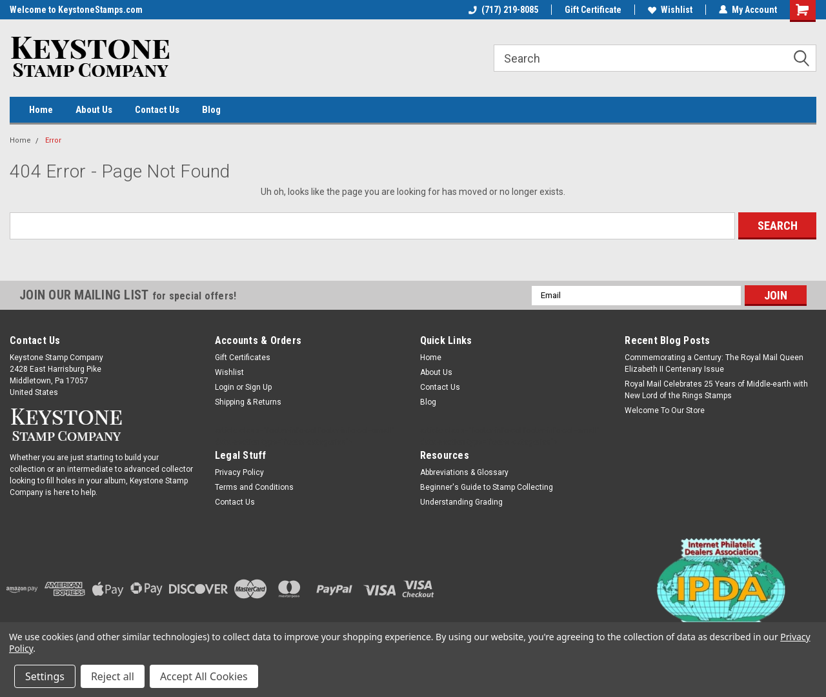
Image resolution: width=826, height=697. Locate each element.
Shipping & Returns (248, 402)
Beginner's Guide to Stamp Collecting (486, 487)
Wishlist (670, 10)
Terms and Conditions (254, 487)
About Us (94, 110)
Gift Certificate (593, 10)
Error (53, 140)
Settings (45, 676)
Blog (211, 110)
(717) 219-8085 (503, 10)
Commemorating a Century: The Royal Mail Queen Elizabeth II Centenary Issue (714, 363)
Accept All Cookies (204, 676)
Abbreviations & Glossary (464, 472)
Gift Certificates (242, 357)
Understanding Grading (461, 502)
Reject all (112, 676)
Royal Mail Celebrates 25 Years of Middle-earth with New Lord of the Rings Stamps (716, 389)
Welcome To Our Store (665, 410)
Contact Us (157, 110)
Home (41, 110)
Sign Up (258, 387)
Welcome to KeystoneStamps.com (76, 10)
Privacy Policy (239, 472)
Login (224, 387)
